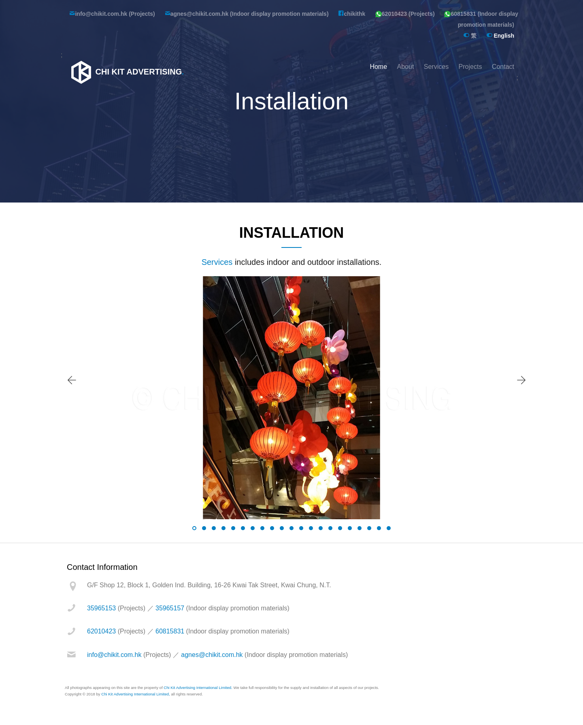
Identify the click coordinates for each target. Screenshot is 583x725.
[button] (194, 528)
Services (436, 66)
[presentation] (72, 380)
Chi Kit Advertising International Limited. (198, 687)
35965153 (101, 608)
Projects (470, 66)
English (500, 35)
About (405, 66)
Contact (503, 66)
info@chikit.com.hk (114, 654)
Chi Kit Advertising (126, 71)
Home (378, 66)
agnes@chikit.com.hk (212, 654)
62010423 (101, 631)
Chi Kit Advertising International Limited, (135, 694)
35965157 (169, 608)
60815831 (169, 631)
